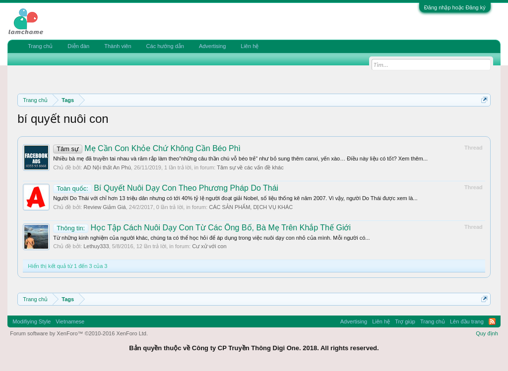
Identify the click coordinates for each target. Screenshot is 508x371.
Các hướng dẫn (165, 46)
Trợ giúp (405, 321)
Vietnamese (70, 321)
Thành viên (117, 46)
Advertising (212, 46)
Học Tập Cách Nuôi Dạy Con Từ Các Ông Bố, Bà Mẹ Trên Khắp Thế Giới (202, 227)
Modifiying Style (31, 321)
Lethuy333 (96, 246)
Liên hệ (249, 46)
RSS (492, 321)
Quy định (487, 333)
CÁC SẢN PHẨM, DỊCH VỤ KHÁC (251, 207)
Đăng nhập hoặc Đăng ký (455, 7)
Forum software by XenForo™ (79, 333)
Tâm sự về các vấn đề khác (250, 167)
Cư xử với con (209, 246)
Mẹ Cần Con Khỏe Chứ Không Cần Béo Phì (147, 148)
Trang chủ (40, 46)
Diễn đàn (78, 46)
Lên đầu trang (467, 321)
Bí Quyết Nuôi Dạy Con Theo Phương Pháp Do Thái (165, 188)
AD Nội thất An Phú (107, 167)
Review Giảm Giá (104, 207)
